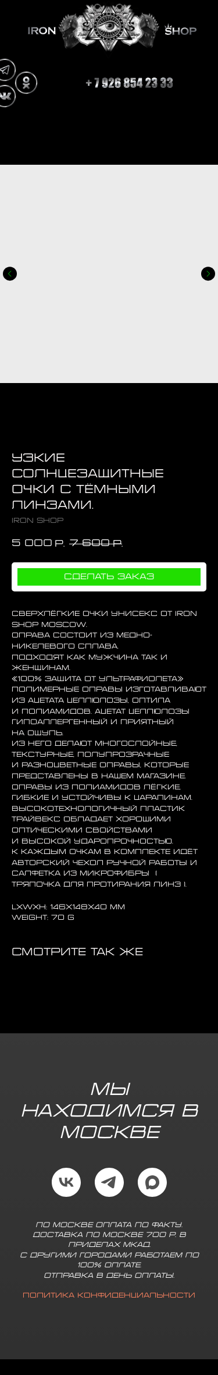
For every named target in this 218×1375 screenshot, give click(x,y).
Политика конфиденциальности (109, 1295)
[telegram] (109, 1182)
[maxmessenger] (152, 1182)
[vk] (66, 1182)
